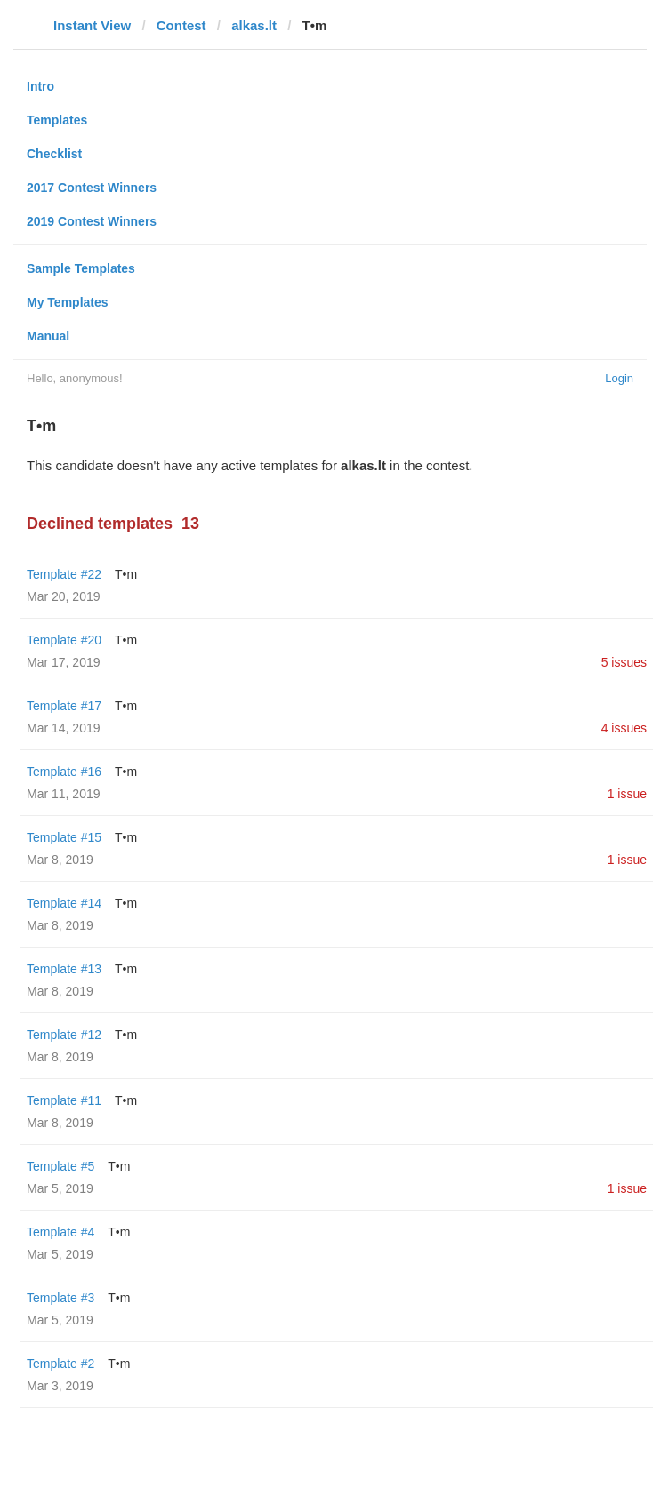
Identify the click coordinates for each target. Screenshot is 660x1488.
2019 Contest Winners (92, 221)
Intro (40, 86)
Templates (57, 120)
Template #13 (64, 969)
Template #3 (60, 1298)
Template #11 (64, 1100)
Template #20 (64, 640)
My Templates (68, 302)
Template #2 (60, 1363)
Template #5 (60, 1166)
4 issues (624, 728)
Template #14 (64, 903)
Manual (48, 336)
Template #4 (60, 1232)
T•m (126, 574)
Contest (181, 25)
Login (619, 378)
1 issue (627, 794)
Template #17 (64, 706)
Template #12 (64, 1035)
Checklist (54, 154)
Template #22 (64, 574)
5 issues (624, 662)
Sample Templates (81, 268)
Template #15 (64, 837)
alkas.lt (254, 25)
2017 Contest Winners (92, 187)
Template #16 (64, 771)
